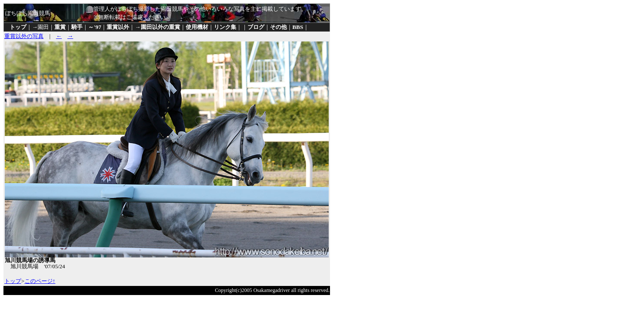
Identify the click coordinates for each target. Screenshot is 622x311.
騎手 (77, 27)
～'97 (94, 27)
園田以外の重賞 (160, 27)
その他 (278, 27)
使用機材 (197, 27)
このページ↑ (40, 281)
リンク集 (225, 27)
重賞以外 (118, 27)
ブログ (256, 27)
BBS (297, 27)
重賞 (60, 27)
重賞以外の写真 (24, 36)
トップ (18, 27)
